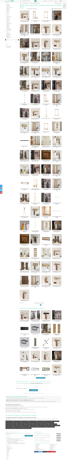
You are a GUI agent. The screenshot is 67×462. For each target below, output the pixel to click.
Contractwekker (9, 442)
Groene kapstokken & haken (56, 425)
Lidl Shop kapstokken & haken (33, 422)
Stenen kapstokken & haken (17, 421)
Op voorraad (8, 47)
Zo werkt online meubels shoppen (40, 449)
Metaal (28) (8, 5)
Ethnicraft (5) (8, 19)
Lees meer (64, 8)
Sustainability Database (10, 443)
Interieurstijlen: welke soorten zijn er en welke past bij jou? (48, 435)
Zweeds (8, 451)
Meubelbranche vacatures (53, 444)
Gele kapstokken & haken (48, 421)
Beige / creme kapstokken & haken (19, 428)
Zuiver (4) (8, 20)
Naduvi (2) (8, 36)
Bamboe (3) (8, 9)
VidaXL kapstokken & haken (9, 421)
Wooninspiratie (52, 449)
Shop (7, 31)
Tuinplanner (51, 447)
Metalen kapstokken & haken (33, 425)
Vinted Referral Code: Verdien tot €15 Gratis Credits (48, 433)
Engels (8, 455)
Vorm (7, 43)
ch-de (8, 452)
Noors (8, 450)
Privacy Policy (37, 450)
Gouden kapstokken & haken (17, 425)
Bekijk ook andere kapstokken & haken (32, 308)
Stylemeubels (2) (9, 37)
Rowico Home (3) (9, 23)
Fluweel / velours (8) (9, 7)
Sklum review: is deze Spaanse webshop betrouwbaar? (48, 437)
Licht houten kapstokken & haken (10, 428)
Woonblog (37, 445)
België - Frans (9, 448)
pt (7, 454)
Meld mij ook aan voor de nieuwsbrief (21, 388)
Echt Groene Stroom (10, 440)
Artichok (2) (8, 25)
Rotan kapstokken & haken (9, 422)
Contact (51, 450)
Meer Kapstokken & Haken (41, 377)
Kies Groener (9, 441)
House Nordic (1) (9, 29)
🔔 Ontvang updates (33, 390)
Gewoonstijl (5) (9, 35)
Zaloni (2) (8, 24)
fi (7, 456)
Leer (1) (8, 12)
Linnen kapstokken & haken (40, 421)
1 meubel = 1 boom (53, 446)
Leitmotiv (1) (8, 28)
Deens (8, 458)
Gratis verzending (9, 46)
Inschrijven (28, 435)
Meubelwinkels (38, 448)
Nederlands (8, 446)
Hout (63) (8, 4)
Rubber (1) (8, 13)
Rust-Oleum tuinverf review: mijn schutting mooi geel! (48, 440)
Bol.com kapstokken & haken (55, 421)
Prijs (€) (7, 38)
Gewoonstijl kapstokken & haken (42, 422)
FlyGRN (8, 439)
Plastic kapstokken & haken (27, 428)
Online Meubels (38, 444)
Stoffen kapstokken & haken (25, 425)
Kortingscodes (52, 445)
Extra (7, 44)
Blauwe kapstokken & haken (9, 425)
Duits (8, 453)
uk (7, 457)
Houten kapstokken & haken (25, 422)
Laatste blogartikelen (38, 432)
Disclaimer (37, 446)
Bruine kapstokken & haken (41, 425)
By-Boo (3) (8, 22)
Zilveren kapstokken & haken (32, 421)
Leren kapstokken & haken (50, 422)
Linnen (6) (8, 8)
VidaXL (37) (8, 15)
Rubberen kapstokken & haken (17, 422)
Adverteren (51, 448)
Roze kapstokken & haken (48, 425)
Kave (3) (8, 21)
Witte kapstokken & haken (24, 421)
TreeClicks (8, 438)
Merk (7, 14)
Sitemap (37, 447)
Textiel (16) (8, 6)
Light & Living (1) (9, 30)
